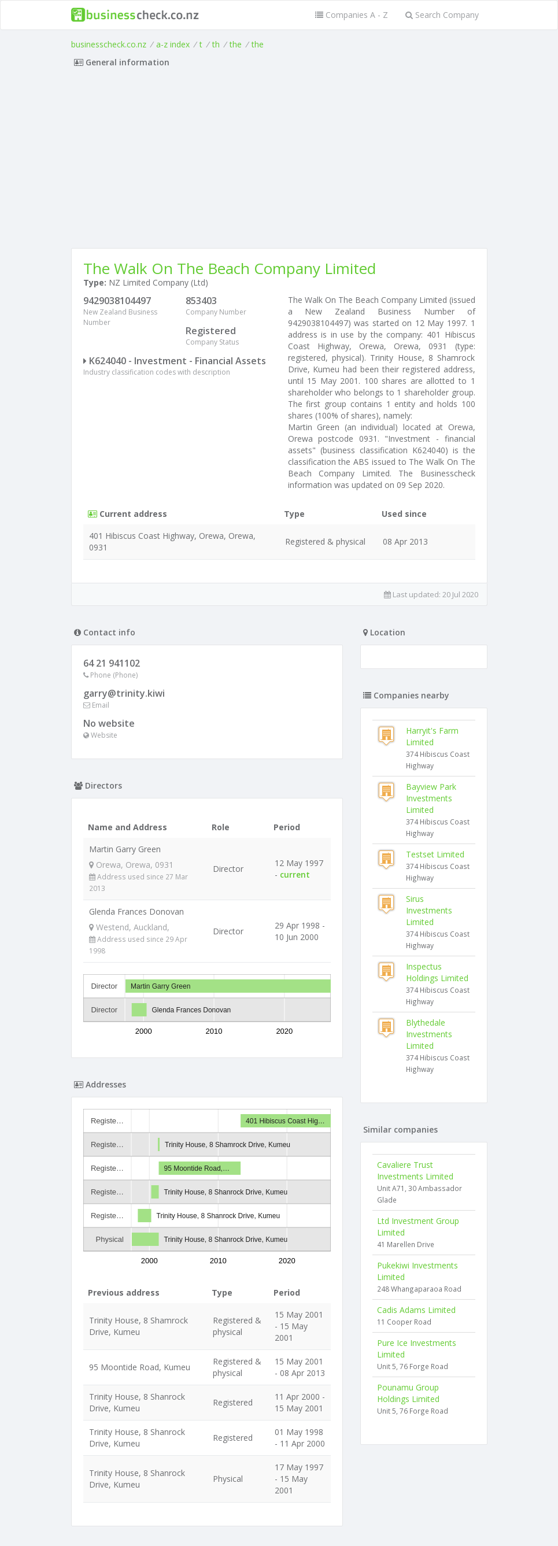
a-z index (173, 44)
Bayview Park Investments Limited (431, 798)
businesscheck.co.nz (108, 44)
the (236, 44)
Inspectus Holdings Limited (437, 972)
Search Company (442, 14)
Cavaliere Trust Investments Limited (415, 1170)
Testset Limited (435, 854)
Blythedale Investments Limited (429, 1034)
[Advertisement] (279, 161)
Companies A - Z (351, 14)
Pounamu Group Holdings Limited (408, 1393)
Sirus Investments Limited (429, 910)
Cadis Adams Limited (416, 1309)
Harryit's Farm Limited (432, 736)
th (216, 44)
